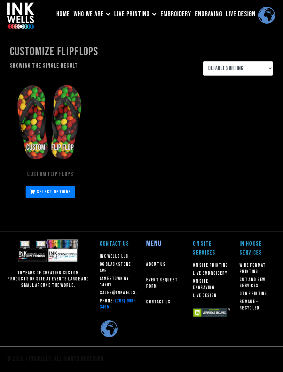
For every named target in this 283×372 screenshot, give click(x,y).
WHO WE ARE (92, 14)
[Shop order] (238, 68)
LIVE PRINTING (135, 14)
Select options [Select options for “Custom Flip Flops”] (54, 192)
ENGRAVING (208, 14)
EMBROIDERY (176, 14)
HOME (63, 14)
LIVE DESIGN (240, 14)
